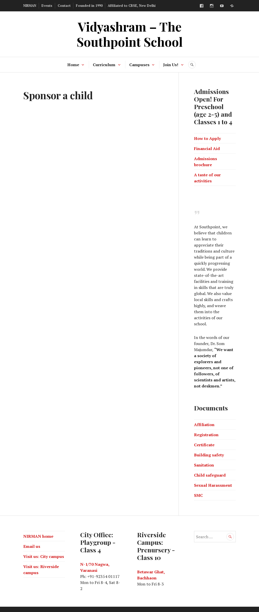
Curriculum (104, 64)
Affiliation (204, 424)
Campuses (139, 64)
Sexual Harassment (213, 485)
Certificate (204, 445)
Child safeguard (210, 475)
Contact (64, 5)
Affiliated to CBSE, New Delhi (132, 5)
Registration (206, 434)
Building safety (209, 455)
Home (73, 64)
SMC (198, 495)
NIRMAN (29, 5)
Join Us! (170, 64)
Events (46, 5)
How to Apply (207, 138)
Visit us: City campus (43, 556)
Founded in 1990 (89, 5)
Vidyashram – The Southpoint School (130, 34)
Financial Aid (207, 148)
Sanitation (204, 465)
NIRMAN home (38, 536)
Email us (31, 546)
